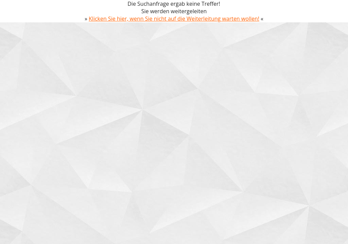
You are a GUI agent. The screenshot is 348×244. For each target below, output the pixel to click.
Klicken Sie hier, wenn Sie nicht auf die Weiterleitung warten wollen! (174, 18)
